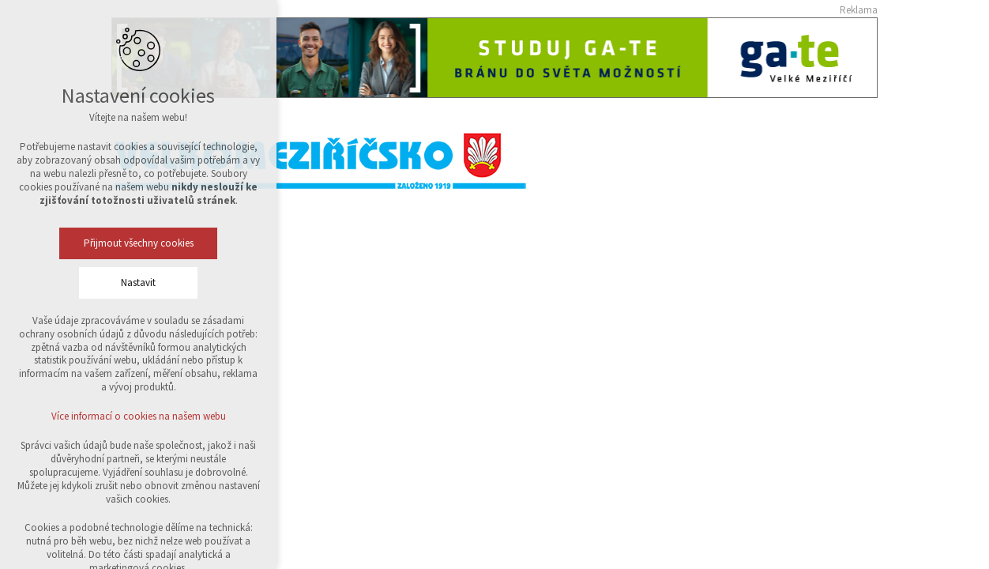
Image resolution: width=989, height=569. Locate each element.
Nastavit (138, 282)
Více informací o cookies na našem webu (138, 416)
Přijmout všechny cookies (139, 243)
